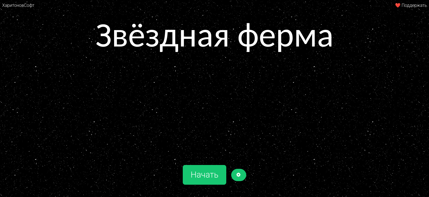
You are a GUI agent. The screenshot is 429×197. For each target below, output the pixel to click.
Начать (205, 175)
